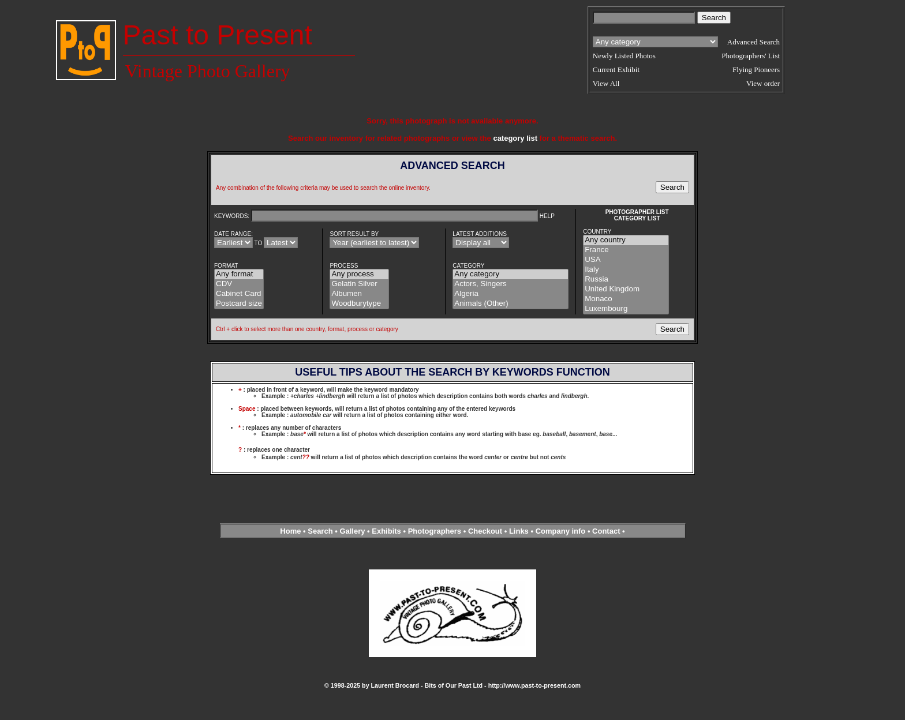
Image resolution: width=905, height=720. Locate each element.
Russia (626, 279)
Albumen (359, 294)
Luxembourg (626, 309)
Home (290, 531)
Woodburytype (359, 304)
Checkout (485, 531)
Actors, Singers (510, 284)
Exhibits (386, 531)
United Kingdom (626, 289)
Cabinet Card (239, 294)
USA (626, 260)
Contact (606, 531)
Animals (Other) (510, 304)
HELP (547, 216)
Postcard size (239, 304)
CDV (239, 284)
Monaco (626, 299)
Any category (510, 274)
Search (320, 531)
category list (515, 138)
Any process (359, 274)
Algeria (510, 294)
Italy (626, 270)
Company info (562, 531)
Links (519, 531)
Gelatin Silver (359, 284)
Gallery (352, 531)
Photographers (434, 531)
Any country (626, 240)
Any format (239, 274)
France (626, 250)
